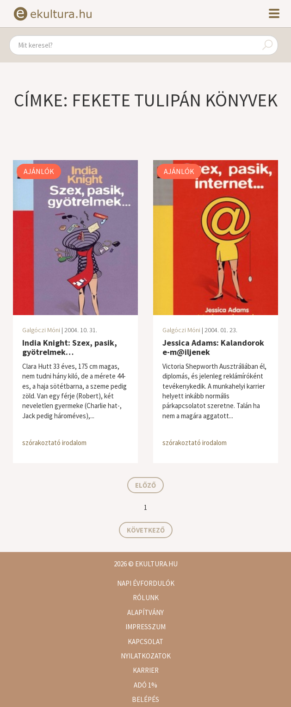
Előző (145, 485)
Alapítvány (145, 612)
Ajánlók (39, 171)
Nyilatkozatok (146, 655)
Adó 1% (145, 685)
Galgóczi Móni (41, 330)
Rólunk (146, 597)
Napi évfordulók (145, 583)
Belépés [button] (145, 699)
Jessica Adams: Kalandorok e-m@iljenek (213, 347)
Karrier (146, 670)
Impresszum (145, 626)
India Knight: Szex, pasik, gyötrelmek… (69, 347)
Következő (146, 530)
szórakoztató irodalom (54, 442)
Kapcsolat (145, 641)
